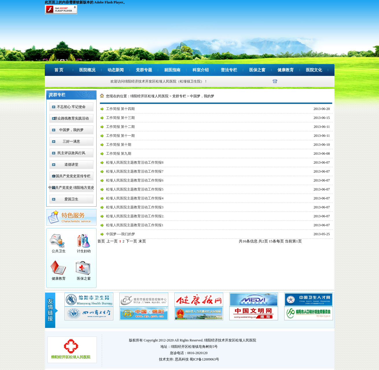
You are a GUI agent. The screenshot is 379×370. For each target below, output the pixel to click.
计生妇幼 (84, 251)
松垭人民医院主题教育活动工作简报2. (135, 216)
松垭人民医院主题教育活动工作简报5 (134, 189)
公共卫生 (59, 251)
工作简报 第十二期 (120, 127)
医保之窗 (257, 70)
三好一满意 (71, 141)
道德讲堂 (71, 164)
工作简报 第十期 (118, 145)
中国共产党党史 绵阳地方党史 (71, 188)
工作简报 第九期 (118, 154)
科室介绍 (201, 70)
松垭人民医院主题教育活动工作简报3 (134, 207)
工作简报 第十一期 (120, 136)
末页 (142, 241)
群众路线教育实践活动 (71, 118)
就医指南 (172, 70)
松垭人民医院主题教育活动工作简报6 (134, 180)
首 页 (59, 70)
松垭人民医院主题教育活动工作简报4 (134, 198)
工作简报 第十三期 (120, 118)
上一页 (112, 241)
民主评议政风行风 (71, 153)
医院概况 (87, 70)
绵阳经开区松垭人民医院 (149, 96)
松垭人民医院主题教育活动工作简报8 (134, 162)
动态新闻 (116, 70)
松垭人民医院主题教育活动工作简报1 (134, 225)
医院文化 (314, 70)
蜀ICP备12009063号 (204, 359)
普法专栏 (229, 70)
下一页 (131, 241)
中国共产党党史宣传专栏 (71, 176)
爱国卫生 (71, 199)
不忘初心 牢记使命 (71, 107)
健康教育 (286, 70)
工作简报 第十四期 (120, 109)
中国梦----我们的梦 (120, 234)
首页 (101, 241)
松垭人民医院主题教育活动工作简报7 (134, 171)
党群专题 (144, 70)
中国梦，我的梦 (71, 130)
